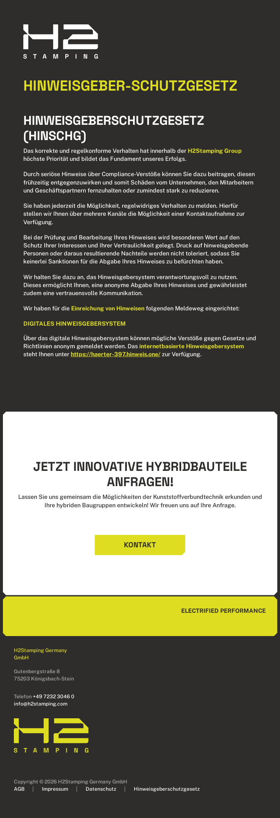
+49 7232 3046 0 (53, 696)
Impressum (55, 789)
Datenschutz (101, 789)
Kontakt (140, 544)
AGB (19, 789)
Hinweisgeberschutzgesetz (167, 789)
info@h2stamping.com (40, 704)
